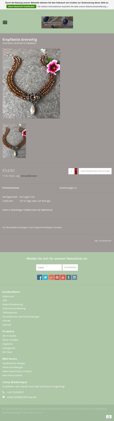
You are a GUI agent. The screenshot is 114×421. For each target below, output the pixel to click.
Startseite (7, 43)
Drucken (58, 227)
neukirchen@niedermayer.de (21, 397)
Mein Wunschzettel (12, 375)
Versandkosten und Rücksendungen (21, 316)
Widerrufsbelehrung (12, 304)
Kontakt (6, 320)
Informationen (10, 187)
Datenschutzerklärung (13, 308)
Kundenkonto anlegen (13, 363)
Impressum (8, 296)
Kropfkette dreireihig (25, 43)
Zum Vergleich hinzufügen (41, 227)
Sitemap (6, 324)
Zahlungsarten (9, 312)
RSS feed (7, 352)
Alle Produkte (9, 335)
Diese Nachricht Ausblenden (21, 6)
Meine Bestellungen (12, 367)
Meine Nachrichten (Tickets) (17, 371)
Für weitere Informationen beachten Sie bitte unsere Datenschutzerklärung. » (73, 6)
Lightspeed (38, 412)
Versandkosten (29, 175)
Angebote (7, 343)
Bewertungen (68, 187)
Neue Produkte (10, 339)
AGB (4, 300)
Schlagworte (8, 348)
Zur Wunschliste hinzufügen (14, 227)
